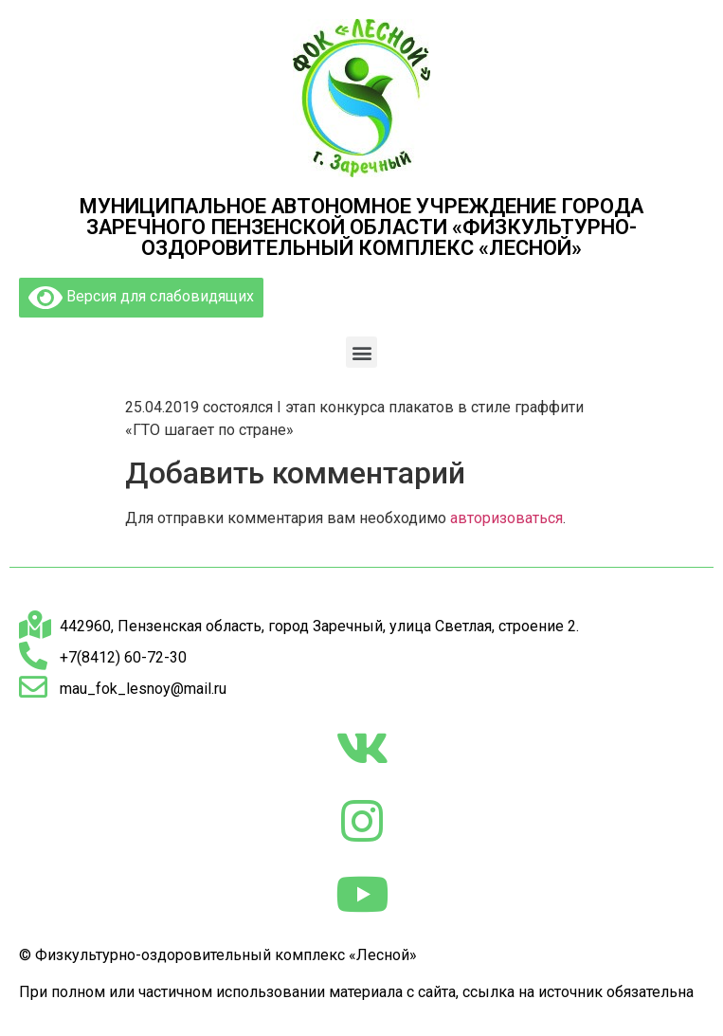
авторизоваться (506, 518)
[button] (361, 352)
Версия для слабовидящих (141, 297)
